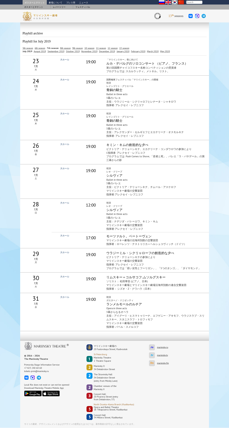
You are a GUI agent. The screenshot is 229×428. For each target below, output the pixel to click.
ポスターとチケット (35, 2)
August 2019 (40, 51)
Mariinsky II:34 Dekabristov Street (104, 368)
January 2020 (123, 51)
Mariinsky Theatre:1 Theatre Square (102, 359)
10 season (89, 48)
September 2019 (56, 51)
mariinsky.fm (153, 363)
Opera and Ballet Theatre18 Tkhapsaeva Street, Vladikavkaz (110, 408)
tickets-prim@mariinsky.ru (36, 371)
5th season (28, 48)
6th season (40, 48)
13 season (124, 48)
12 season (113, 48)
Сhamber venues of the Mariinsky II (105, 388)
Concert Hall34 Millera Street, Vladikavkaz (108, 416)
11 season (101, 48)
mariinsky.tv (153, 355)
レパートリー (59, 7)
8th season (65, 48)
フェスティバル (82, 7)
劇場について (55, 2)
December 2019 (107, 51)
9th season (77, 48)
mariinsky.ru (153, 347)
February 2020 (138, 51)
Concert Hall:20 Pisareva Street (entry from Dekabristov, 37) (106, 397)
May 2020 (165, 51)
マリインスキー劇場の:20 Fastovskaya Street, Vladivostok (108, 348)
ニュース (83, 2)
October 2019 (73, 51)
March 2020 (153, 51)
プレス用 (70, 2)
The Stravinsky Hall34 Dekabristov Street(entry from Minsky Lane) (105, 377)
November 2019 (89, 51)
